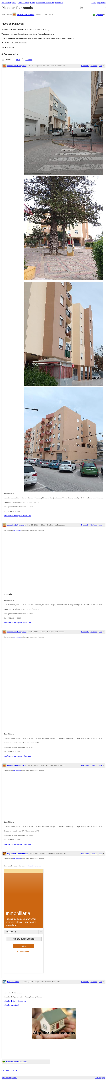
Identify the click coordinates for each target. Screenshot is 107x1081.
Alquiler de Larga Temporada (15, 1001)
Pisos (14, 3)
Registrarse (101, 3)
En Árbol (28, 60)
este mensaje (17, 530)
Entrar (94, 3)
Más (100, 66)
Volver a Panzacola (10, 1070)
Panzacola (59, 3)
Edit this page (100, 1078)
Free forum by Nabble (9, 1078)
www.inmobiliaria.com (32, 866)
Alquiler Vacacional (11, 1005)
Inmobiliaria (6, 3)
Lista (18, 60)
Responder (85, 66)
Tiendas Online (13, 982)
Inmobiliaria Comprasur (25, 15)
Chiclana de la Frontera (45, 3)
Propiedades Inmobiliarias (17, 853)
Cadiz (32, 3)
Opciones (99, 15)
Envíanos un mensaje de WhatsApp (17, 516)
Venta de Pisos (23, 3)
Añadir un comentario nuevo (16, 1061)
